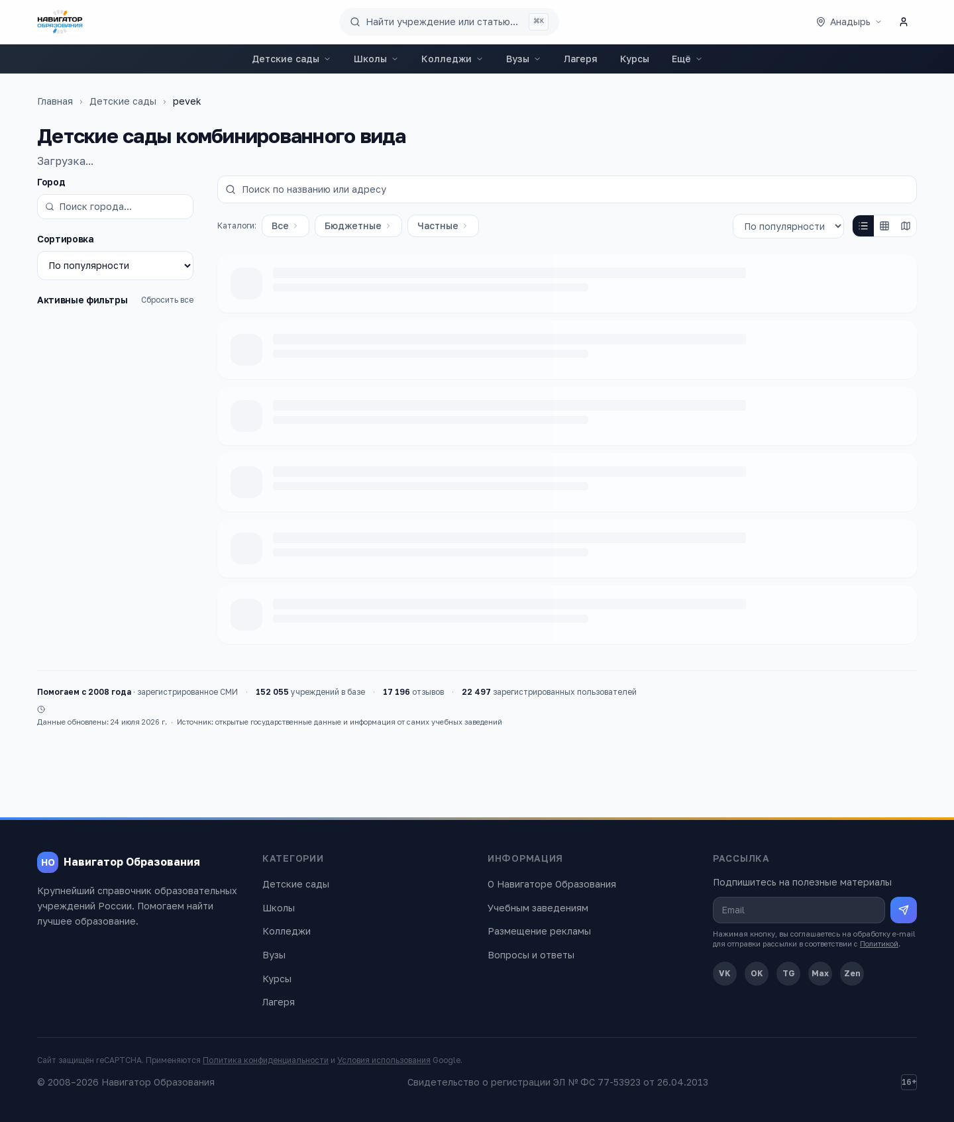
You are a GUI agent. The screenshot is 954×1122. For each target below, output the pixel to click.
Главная (55, 101)
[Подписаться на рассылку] (903, 910)
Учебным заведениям (538, 907)
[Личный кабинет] (903, 22)
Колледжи (452, 58)
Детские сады (291, 58)
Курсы (634, 58)
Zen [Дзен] (852, 973)
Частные (443, 225)
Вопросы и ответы (531, 954)
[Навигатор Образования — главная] (60, 22)
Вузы (523, 58)
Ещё (687, 58)
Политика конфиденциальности (266, 1060)
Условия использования (384, 1060)
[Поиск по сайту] (449, 22)
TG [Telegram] (788, 973)
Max (820, 973)
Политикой (879, 943)
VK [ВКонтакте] (725, 973)
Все (285, 225)
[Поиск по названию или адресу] (567, 189)
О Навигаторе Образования (552, 884)
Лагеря (581, 58)
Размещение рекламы (539, 931)
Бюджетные (358, 225)
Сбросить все (167, 300)
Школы (376, 58)
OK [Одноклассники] (757, 973)
